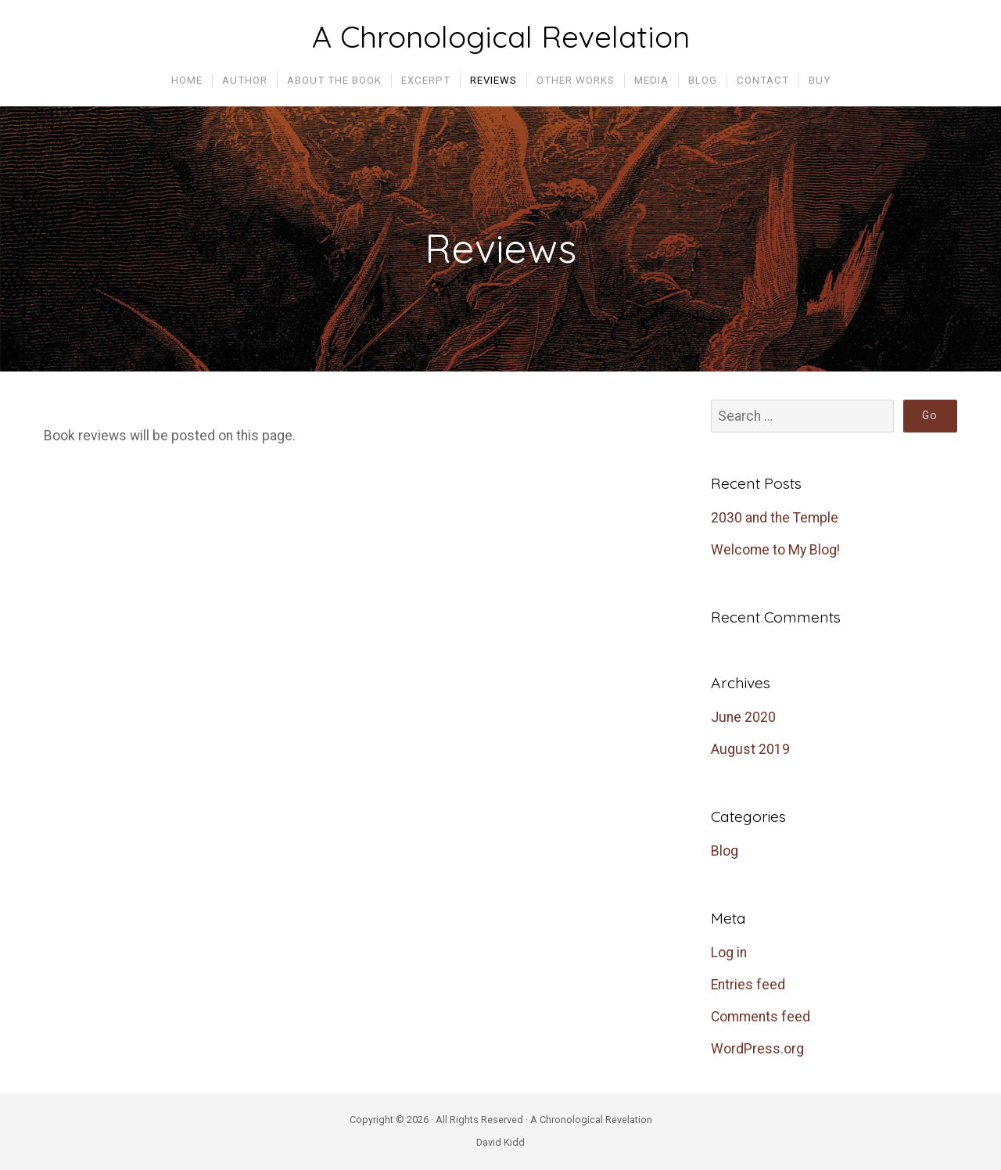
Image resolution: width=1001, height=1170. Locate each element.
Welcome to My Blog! (775, 550)
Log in (729, 952)
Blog (724, 851)
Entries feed (748, 984)
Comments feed (760, 1017)
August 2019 (750, 749)
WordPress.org (757, 1049)
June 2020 (743, 717)
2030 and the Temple (774, 518)
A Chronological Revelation (501, 37)
